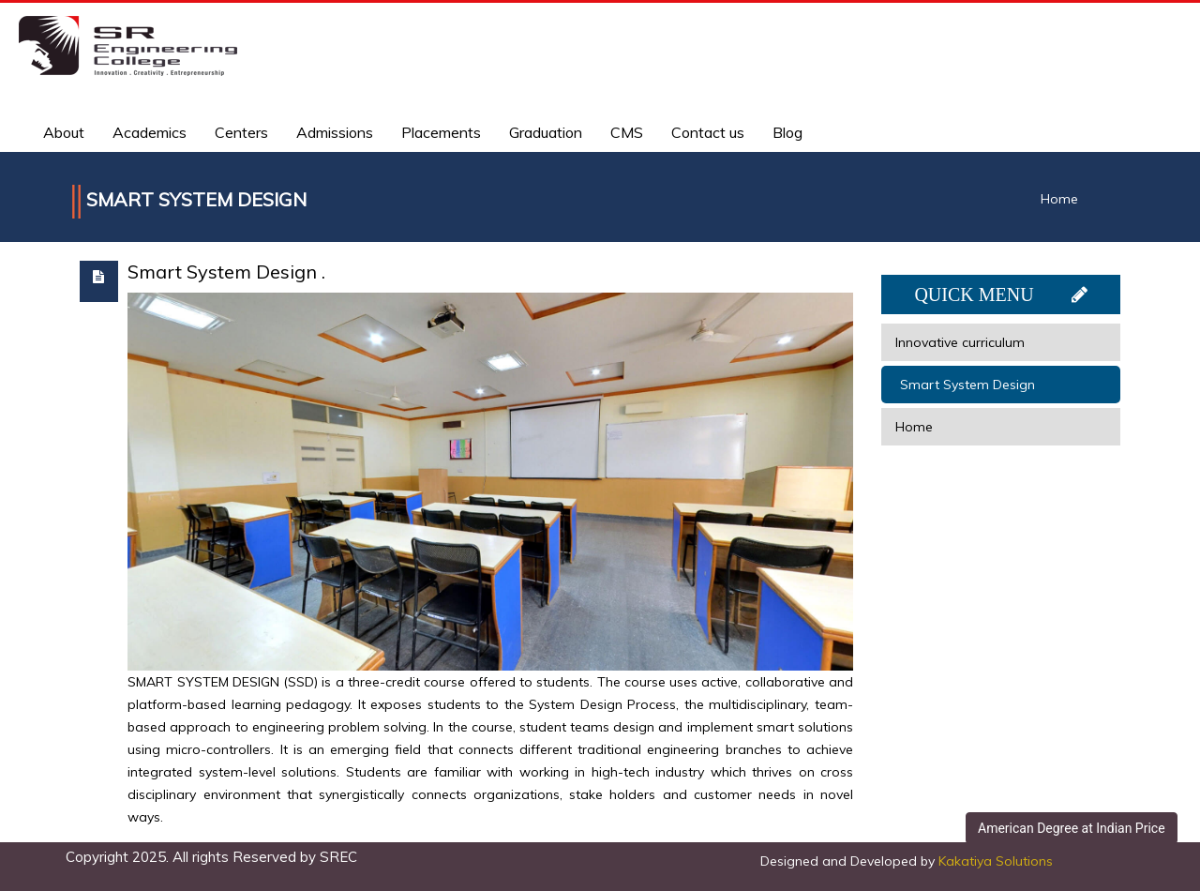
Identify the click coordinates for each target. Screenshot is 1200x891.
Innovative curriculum (960, 342)
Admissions (334, 132)
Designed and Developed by (906, 861)
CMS (626, 132)
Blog (787, 132)
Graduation (545, 132)
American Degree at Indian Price (1071, 828)
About (63, 132)
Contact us (707, 132)
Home (1059, 198)
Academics (149, 132)
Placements (441, 132)
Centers (241, 132)
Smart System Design (967, 384)
